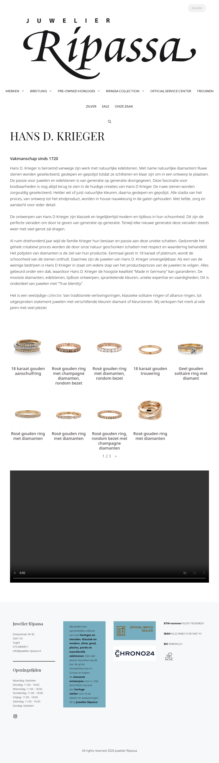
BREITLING (42, 91)
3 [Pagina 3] (110, 456)
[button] (109, 121)
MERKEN (16, 91)
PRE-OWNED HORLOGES (80, 91)
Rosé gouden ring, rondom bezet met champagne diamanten (109, 441)
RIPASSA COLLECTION (127, 91)
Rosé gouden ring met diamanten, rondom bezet (109, 373)
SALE (105, 106)
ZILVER (91, 106)
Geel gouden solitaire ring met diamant (190, 373)
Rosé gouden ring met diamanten (28, 436)
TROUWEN (205, 91)
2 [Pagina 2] (107, 456)
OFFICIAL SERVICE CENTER (170, 91)
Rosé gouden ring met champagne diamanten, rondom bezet (69, 376)
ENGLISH (197, 8)
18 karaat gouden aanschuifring (28, 371)
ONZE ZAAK (124, 106)
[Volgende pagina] (115, 456)
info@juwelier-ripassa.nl (27, 651)
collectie (54, 295)
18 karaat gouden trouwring (150, 371)
